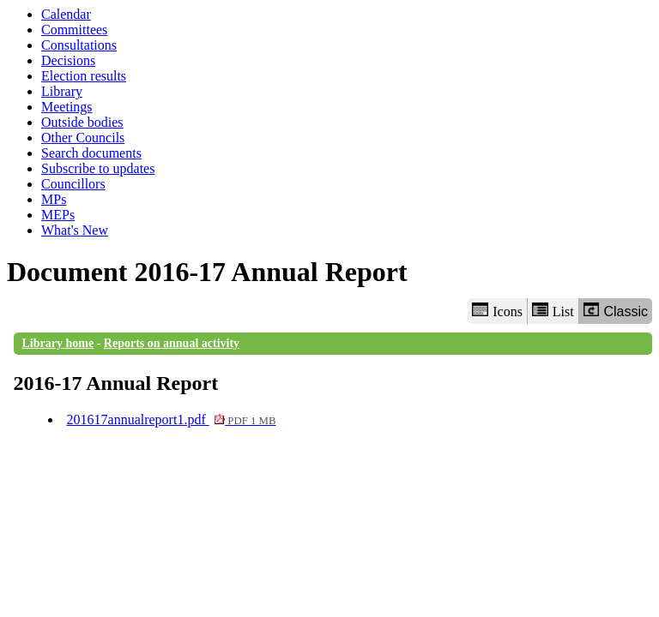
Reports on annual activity (171, 343)
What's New (74, 230)
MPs (53, 199)
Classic (615, 311)
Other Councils (82, 137)
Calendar (66, 14)
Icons (497, 311)
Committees (74, 29)
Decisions (68, 60)
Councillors (73, 184)
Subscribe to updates (97, 168)
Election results (83, 76)
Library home (58, 343)
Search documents (91, 153)
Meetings (67, 106)
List (553, 311)
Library (61, 91)
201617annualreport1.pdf (171, 419)
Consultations (79, 45)
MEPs (58, 214)
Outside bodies (82, 122)
